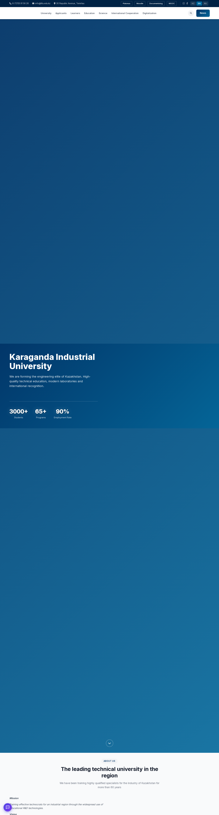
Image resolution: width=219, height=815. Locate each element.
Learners (75, 13)
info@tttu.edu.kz (41, 3)
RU (205, 3)
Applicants (61, 13)
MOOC (172, 3)
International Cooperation (125, 13)
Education (89, 13)
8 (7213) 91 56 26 (19, 3)
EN (199, 3)
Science (103, 13)
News (203, 13)
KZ (193, 3)
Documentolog (156, 3)
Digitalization (149, 13)
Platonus (126, 3)
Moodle (140, 3)
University (46, 13)
